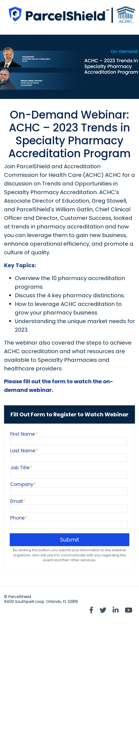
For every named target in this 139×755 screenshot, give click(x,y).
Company (21, 484)
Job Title (20, 467)
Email (16, 501)
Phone (17, 517)
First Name (22, 433)
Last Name (22, 450)
